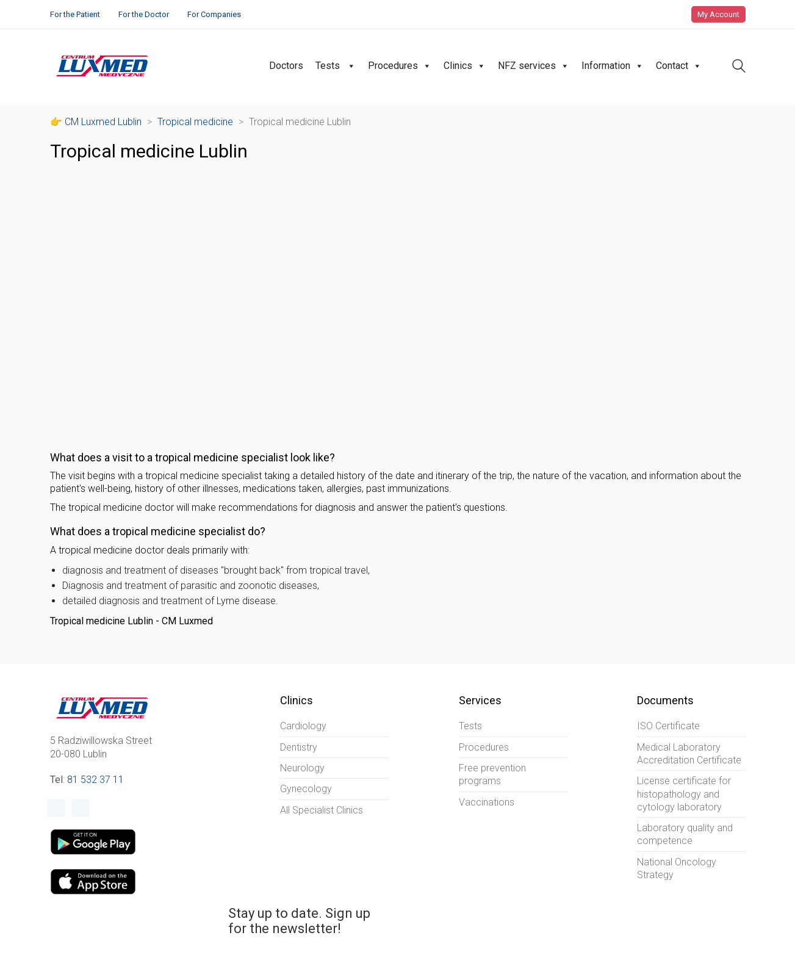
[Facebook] (56, 808)
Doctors (286, 65)
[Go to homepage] (102, 65)
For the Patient (75, 14)
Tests (335, 66)
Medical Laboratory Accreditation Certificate (689, 753)
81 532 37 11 (95, 779)
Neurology (302, 768)
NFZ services (533, 66)
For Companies (214, 14)
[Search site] (739, 67)
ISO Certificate (668, 726)
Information (612, 66)
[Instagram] (80, 808)
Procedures (399, 66)
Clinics (465, 66)
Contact (679, 66)
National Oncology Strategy (676, 868)
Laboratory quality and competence (685, 834)
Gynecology (306, 789)
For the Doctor (143, 14)
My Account (718, 14)
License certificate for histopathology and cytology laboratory (684, 794)
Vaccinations (486, 802)
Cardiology (303, 726)
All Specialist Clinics (321, 810)
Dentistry (298, 747)
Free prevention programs (492, 774)
